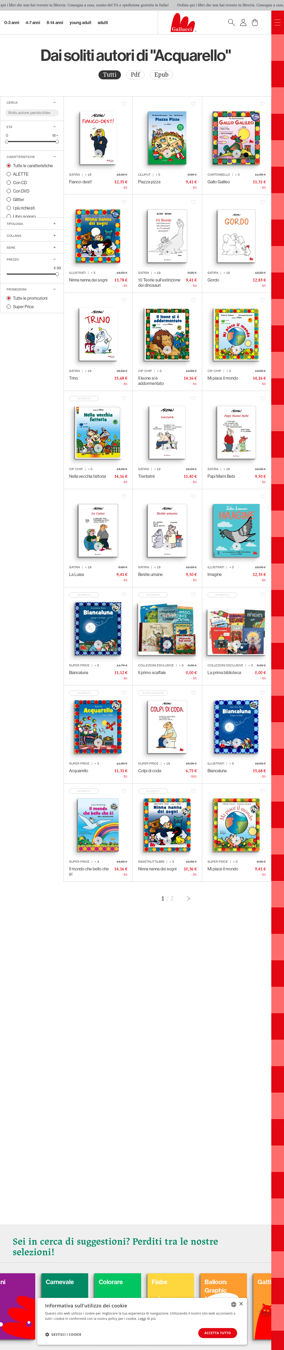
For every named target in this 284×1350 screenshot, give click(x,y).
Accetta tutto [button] (217, 1333)
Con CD (20, 182)
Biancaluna (78, 672)
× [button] (241, 1304)
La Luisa (76, 574)
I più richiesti (24, 208)
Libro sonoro (24, 216)
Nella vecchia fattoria (87, 476)
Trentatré (146, 476)
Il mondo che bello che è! (89, 871)
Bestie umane (150, 574)
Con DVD (21, 191)
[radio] (109, 74)
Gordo (213, 280)
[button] (63, 1334)
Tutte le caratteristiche (33, 165)
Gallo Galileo (219, 181)
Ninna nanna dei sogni (88, 280)
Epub (161, 75)
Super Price (23, 306)
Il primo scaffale (152, 672)
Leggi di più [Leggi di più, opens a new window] (147, 1318)
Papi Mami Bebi (221, 476)
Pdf (135, 75)
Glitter (18, 199)
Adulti (103, 22)
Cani (23, 1282)
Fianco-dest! (80, 181)
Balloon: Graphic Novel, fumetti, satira (248, 1294)
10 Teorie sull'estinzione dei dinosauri (159, 282)
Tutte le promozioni (30, 298)
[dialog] (142, 1321)
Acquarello (78, 770)
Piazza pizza (149, 181)
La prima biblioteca (224, 672)
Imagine (215, 574)
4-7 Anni (33, 22)
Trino (73, 378)
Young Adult (80, 22)
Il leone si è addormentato (151, 380)
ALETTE (21, 174)
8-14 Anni (55, 22)
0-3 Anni (11, 22)
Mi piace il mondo (223, 378)
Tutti (109, 75)
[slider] (6, 141)
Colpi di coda (149, 770)
